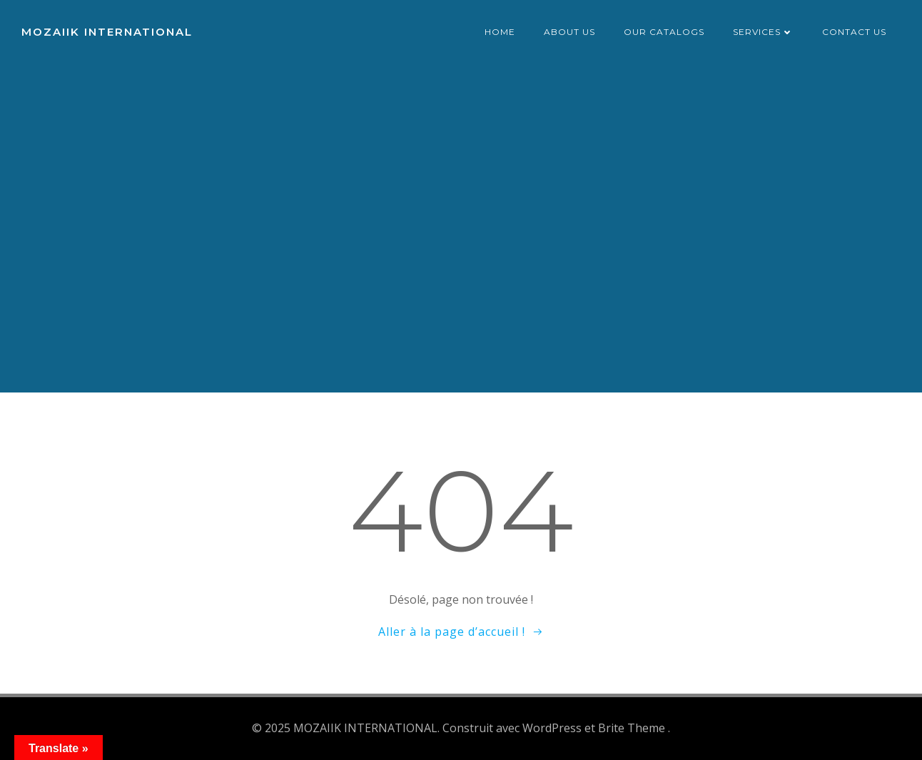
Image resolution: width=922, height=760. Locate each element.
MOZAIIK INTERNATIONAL (107, 32)
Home (500, 31)
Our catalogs (664, 31)
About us (569, 31)
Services (763, 31)
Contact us (854, 31)
